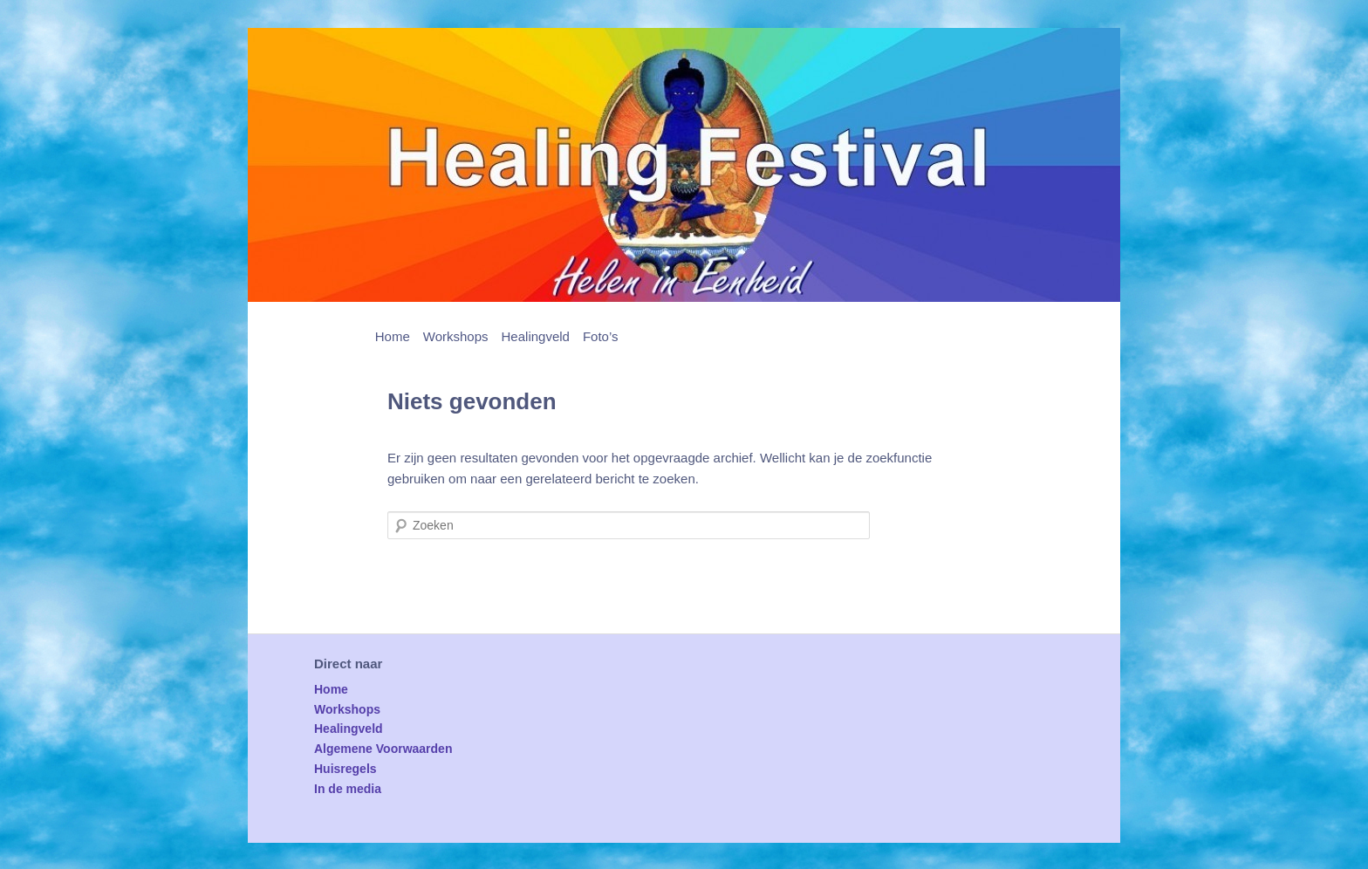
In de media (347, 789)
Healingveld (536, 336)
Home (392, 336)
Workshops (456, 336)
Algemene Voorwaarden (383, 749)
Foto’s (601, 336)
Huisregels (345, 769)
